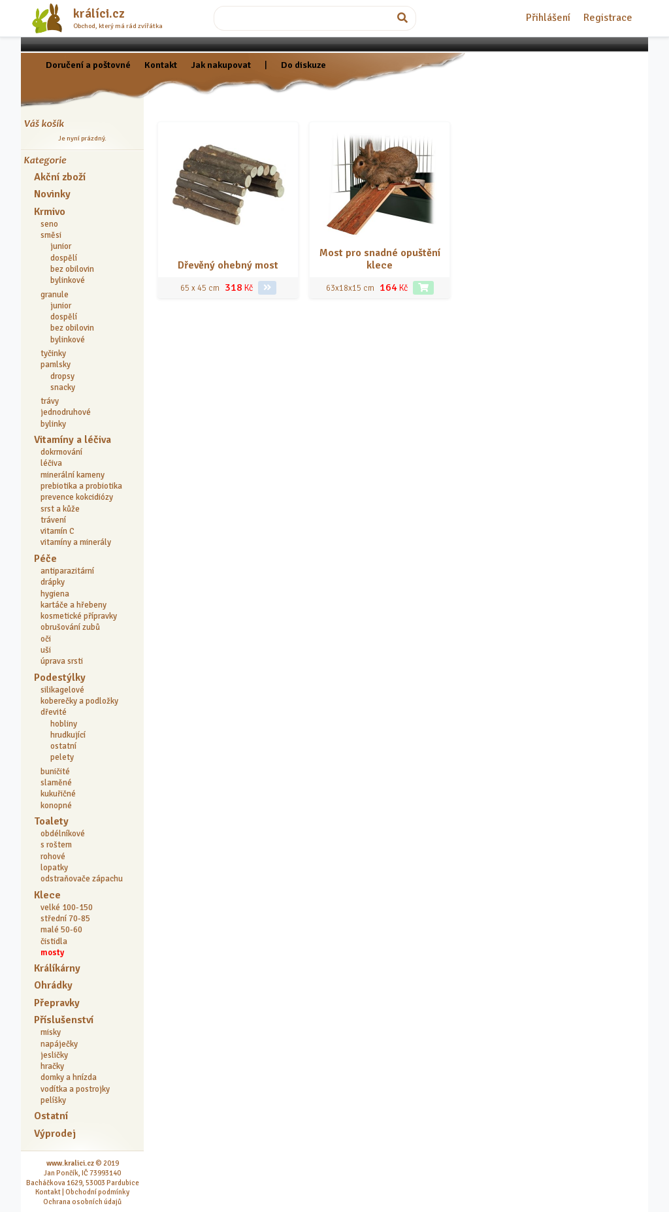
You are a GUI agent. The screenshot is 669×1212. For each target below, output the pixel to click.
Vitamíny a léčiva (72, 439)
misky (51, 1032)
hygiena (55, 594)
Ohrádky (53, 985)
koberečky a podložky (79, 701)
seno (49, 224)
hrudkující (68, 735)
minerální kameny (73, 475)
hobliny (63, 724)
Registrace (607, 17)
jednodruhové (66, 412)
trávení (53, 520)
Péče (45, 558)
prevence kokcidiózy (77, 497)
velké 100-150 (67, 907)
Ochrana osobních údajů (82, 1201)
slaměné (56, 783)
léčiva (51, 463)
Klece (47, 895)
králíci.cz (99, 14)
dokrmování (61, 452)
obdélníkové (63, 833)
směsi (51, 235)
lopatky (54, 867)
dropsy (62, 376)
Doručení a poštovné (88, 65)
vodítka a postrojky (75, 1089)
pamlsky (56, 364)
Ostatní (51, 1115)
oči (46, 639)
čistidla (54, 941)
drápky (53, 582)
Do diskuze (303, 65)
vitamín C (57, 531)
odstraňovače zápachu (82, 879)
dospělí (63, 258)
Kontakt (160, 65)
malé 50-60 (61, 930)
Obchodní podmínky (97, 1191)
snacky (62, 387)
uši (46, 650)
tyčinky (53, 353)
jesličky (54, 1055)
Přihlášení (548, 17)
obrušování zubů (70, 627)
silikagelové (62, 690)
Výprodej (55, 1133)
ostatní (63, 746)
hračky (52, 1066)
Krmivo (49, 211)
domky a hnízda (69, 1077)
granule (55, 294)
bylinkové (67, 280)
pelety (62, 757)
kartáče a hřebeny (73, 605)
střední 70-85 (65, 918)
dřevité (54, 712)
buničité (55, 771)
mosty (52, 952)
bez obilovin (72, 269)
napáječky (59, 1044)
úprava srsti (62, 661)
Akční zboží (60, 177)
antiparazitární (67, 571)
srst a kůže (60, 509)
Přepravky (57, 1002)
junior (60, 246)
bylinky (53, 424)
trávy (50, 401)
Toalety (51, 821)
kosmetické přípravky (79, 616)
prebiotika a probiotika (81, 486)
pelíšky (53, 1100)
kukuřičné (58, 794)
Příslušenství (63, 1019)
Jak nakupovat (221, 65)
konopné (56, 805)
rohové (53, 856)
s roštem (56, 845)
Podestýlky (60, 677)
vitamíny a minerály (76, 542)
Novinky (52, 194)
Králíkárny (57, 968)
